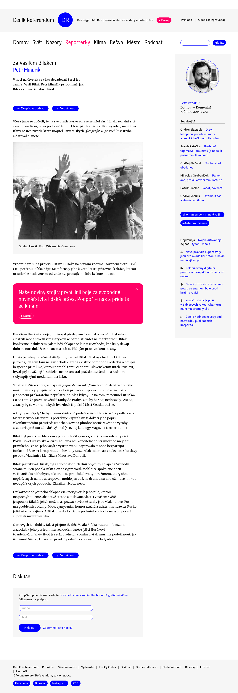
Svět (37, 42)
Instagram (59, 683)
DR (65, 20)
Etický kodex (107, 667)
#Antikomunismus (194, 223)
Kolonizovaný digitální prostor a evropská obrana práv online (202, 272)
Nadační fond (172, 667)
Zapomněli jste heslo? (58, 628)
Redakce (48, 667)
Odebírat (211, 20)
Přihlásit (186, 20)
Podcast (153, 42)
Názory (54, 42)
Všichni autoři (67, 667)
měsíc (206, 244)
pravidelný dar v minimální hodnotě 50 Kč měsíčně (94, 595)
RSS (75, 683)
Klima (100, 42)
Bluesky (190, 667)
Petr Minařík (26, 69)
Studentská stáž (147, 667)
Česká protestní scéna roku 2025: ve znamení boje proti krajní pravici (201, 288)
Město (134, 42)
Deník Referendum (33, 20)
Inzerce (205, 667)
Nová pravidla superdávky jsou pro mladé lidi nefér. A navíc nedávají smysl (202, 256)
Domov (21, 42)
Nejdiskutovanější (210, 240)
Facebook (21, 683)
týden (196, 244)
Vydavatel (87, 667)
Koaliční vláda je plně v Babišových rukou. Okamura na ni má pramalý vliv (200, 305)
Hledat (219, 43)
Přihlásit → (29, 628)
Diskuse (126, 667)
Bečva (116, 42)
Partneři (21, 671)
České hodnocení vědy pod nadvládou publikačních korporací (201, 321)
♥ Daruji (164, 20)
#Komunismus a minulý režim (202, 214)
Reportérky (77, 42)
